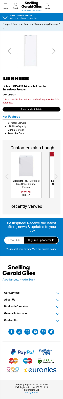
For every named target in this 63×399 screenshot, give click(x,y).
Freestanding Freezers (46, 24)
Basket (47, 6)
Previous (6, 176)
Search (15, 6)
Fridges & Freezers (12, 24)
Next (56, 176)
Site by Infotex (31, 392)
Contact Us (10, 320)
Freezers (28, 24)
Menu (6, 6)
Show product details (31, 109)
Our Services (11, 292)
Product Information (16, 306)
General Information (16, 313)
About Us (9, 299)
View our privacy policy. (44, 249)
